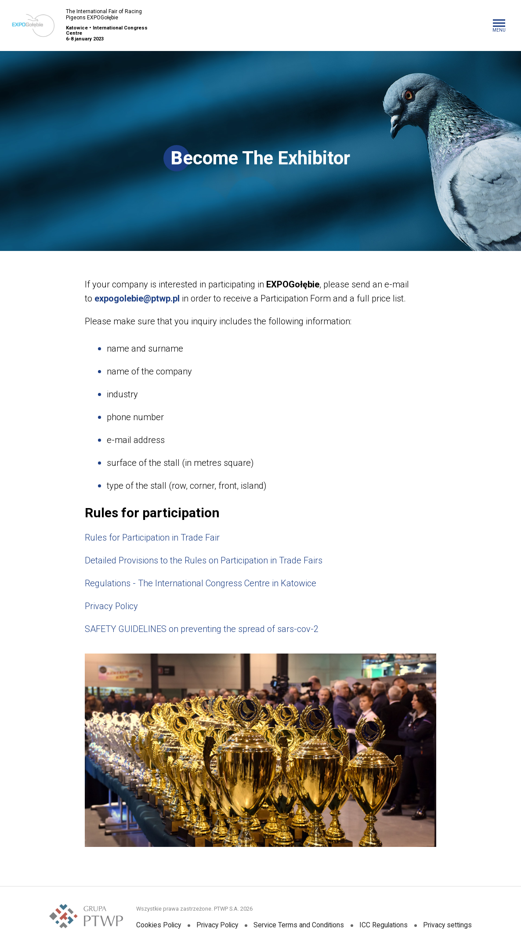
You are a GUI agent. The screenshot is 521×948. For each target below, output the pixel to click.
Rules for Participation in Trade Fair (152, 537)
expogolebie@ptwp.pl (137, 298)
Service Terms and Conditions (300, 925)
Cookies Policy (156, 925)
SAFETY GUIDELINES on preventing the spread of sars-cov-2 (201, 629)
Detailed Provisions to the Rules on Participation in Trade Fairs (203, 560)
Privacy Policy (111, 606)
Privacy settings (451, 925)
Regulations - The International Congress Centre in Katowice (200, 583)
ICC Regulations (385, 925)
